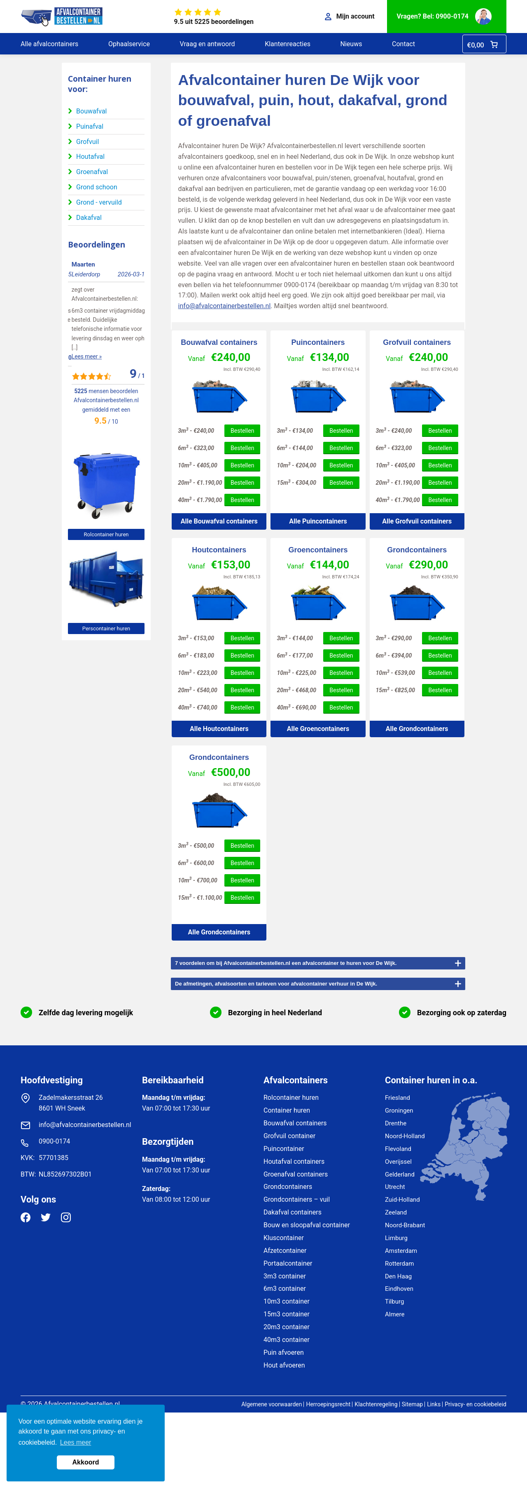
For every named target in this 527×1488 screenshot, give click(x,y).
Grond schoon (96, 187)
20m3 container (287, 1327)
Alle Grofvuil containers (417, 521)
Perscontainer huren (106, 628)
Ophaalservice (129, 44)
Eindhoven (399, 1288)
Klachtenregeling (375, 1404)
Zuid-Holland (402, 1199)
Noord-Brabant (405, 1225)
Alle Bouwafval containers (219, 521)
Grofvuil (87, 142)
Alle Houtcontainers (219, 729)
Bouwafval (91, 111)
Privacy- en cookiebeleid (475, 1404)
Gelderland (400, 1174)
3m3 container (285, 1276)
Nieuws (351, 44)
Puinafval (89, 126)
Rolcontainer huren (106, 534)
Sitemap (412, 1404)
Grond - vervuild (99, 202)
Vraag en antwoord (207, 44)
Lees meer (75, 1442)
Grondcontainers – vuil (297, 1199)
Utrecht (395, 1187)
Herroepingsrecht (328, 1404)
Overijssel (398, 1161)
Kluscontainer (284, 1238)
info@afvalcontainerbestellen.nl (224, 306)
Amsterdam (401, 1251)
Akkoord (85, 1462)
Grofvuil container (289, 1136)
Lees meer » (83, 338)
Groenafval (92, 172)
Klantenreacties (287, 44)
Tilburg (394, 1301)
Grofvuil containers (417, 342)
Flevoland (398, 1149)
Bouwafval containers (219, 342)
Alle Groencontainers (318, 729)
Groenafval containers (296, 1174)
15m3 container (287, 1314)
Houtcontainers (219, 550)
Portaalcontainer (288, 1263)
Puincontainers (318, 342)
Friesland (397, 1097)
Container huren (287, 1110)
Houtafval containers (294, 1161)
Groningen (399, 1110)
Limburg (396, 1238)
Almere (394, 1314)
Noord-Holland (405, 1136)
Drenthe (395, 1123)
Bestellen (242, 430)
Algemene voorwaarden (271, 1404)
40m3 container (287, 1340)
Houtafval (90, 156)
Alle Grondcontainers (417, 729)
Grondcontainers (417, 550)
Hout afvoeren (284, 1365)
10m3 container (287, 1301)
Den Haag (398, 1276)
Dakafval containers (293, 1212)
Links (434, 1404)
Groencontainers (317, 550)
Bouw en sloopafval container (307, 1225)
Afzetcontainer (285, 1251)
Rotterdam (399, 1263)
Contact (403, 44)
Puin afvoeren (284, 1352)
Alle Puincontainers (318, 521)
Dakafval (89, 218)
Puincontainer (284, 1149)
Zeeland (396, 1212)
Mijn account (350, 16)
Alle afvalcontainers (49, 44)
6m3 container (285, 1288)
